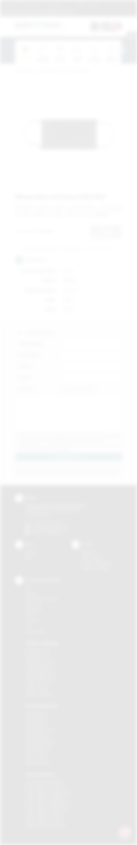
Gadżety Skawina (37, 683)
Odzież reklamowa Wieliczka (45, 826)
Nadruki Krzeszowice (40, 730)
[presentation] (121, 50)
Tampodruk (33, 609)
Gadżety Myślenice (38, 667)
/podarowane (53, 532)
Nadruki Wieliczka (37, 763)
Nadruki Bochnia (36, 714)
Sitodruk (31, 593)
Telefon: (25, 366)
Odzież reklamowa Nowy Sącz (46, 809)
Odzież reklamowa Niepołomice (47, 804)
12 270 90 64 (17, 11)
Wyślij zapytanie (100, 249)
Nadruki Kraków (36, 724)
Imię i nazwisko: (31, 343)
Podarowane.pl (25, 71)
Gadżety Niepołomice (40, 672)
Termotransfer (35, 631)
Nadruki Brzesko (36, 719)
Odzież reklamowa (40, 774)
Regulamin (12, 5)
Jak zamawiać (32, 5)
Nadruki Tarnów (36, 757)
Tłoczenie (32, 620)
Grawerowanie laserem (41, 598)
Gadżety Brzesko (37, 656)
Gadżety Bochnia (37, 651)
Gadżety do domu (51, 71)
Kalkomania (33, 604)
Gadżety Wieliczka (38, 694)
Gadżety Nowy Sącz (39, 678)
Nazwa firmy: (29, 355)
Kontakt (93, 5)
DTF (28, 588)
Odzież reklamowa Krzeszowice (48, 793)
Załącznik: (26, 389)
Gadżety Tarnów (37, 689)
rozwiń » (66, 449)
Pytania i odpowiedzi (96, 563)
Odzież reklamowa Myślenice (46, 798)
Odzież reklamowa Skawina (44, 815)
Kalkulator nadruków (96, 568)
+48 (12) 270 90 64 (47, 523)
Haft (28, 626)
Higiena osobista (78, 71)
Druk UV (31, 615)
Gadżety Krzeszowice (41, 661)
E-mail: (23, 378)
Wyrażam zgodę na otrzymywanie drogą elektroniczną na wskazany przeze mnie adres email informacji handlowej (70, 447)
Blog (81, 5)
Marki (69, 5)
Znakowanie (53, 5)
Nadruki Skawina (36, 752)
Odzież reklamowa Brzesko (44, 782)
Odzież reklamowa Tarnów (44, 820)
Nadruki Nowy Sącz (39, 746)
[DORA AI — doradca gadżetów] (124, 832)
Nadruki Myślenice (38, 735)
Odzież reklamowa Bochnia (44, 788)
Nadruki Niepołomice (39, 741)
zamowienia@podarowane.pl (53, 11)
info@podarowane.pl (54, 527)
